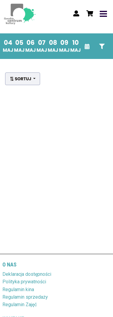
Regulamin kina (18, 289)
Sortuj (21, 79)
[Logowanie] (76, 14)
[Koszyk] (89, 13)
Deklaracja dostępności (26, 274)
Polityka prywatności (24, 282)
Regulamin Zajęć (19, 304)
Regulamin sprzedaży (25, 297)
